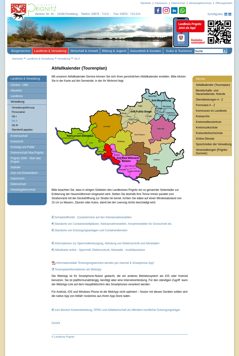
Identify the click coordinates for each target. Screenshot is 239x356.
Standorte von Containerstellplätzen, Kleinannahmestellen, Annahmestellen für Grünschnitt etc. (113, 223)
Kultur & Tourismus (179, 51)
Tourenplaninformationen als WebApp (78, 269)
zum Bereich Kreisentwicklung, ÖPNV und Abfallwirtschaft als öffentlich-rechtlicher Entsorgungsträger (117, 310)
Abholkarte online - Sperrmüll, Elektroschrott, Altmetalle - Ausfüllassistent (100, 250)
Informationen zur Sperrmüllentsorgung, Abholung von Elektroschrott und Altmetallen (107, 243)
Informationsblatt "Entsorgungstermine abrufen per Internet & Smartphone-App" (105, 263)
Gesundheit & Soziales (145, 51)
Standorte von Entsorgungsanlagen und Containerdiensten (91, 230)
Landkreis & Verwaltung (50, 51)
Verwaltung (64, 58)
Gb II (77, 58)
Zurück (56, 323)
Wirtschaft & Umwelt (84, 51)
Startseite (17, 58)
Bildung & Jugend (114, 51)
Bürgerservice (20, 51)
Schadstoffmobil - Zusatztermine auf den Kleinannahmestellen (93, 217)
